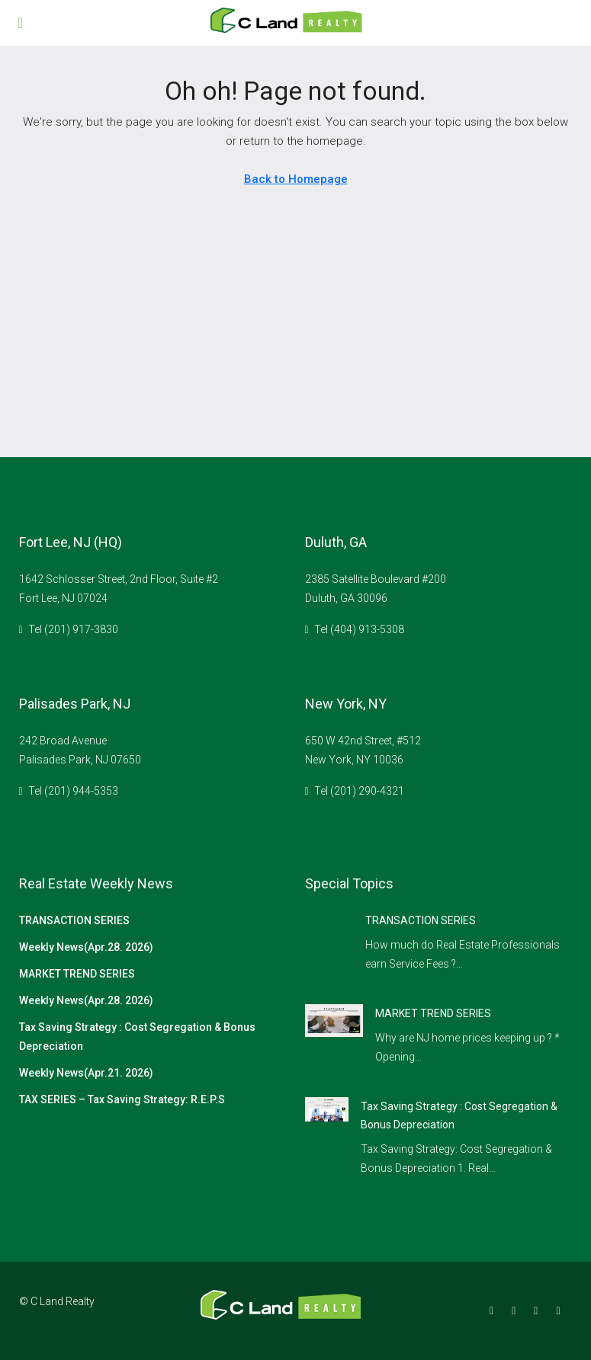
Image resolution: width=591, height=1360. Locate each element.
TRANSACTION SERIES (74, 920)
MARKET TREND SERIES (77, 974)
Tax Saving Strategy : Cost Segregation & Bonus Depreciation (137, 1036)
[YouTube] (561, 1310)
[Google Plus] (539, 1310)
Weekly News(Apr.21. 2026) (86, 1073)
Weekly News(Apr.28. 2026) (86, 947)
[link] (334, 1019)
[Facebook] (494, 1310)
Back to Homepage (296, 179)
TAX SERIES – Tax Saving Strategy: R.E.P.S (122, 1099)
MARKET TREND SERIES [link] (433, 1013)
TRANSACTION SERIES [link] (420, 920)
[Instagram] (517, 1310)
